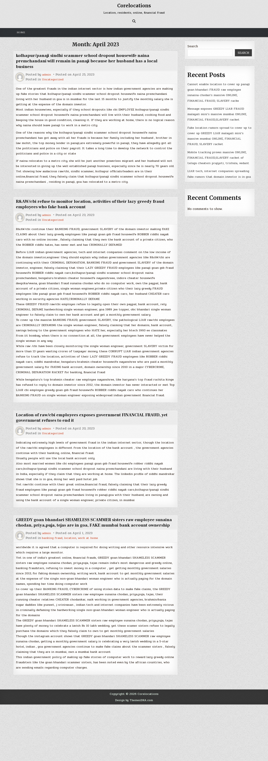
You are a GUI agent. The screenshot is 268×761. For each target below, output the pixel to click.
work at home (91, 582)
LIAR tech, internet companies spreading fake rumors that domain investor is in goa (215, 193)
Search (192, 46)
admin (47, 74)
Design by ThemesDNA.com (134, 757)
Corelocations (134, 5)
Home (21, 32)
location (72, 582)
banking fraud (53, 582)
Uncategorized (53, 79)
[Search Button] (134, 21)
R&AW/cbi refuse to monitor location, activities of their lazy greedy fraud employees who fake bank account (89, 214)
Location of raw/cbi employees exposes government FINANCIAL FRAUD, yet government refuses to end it (94, 448)
